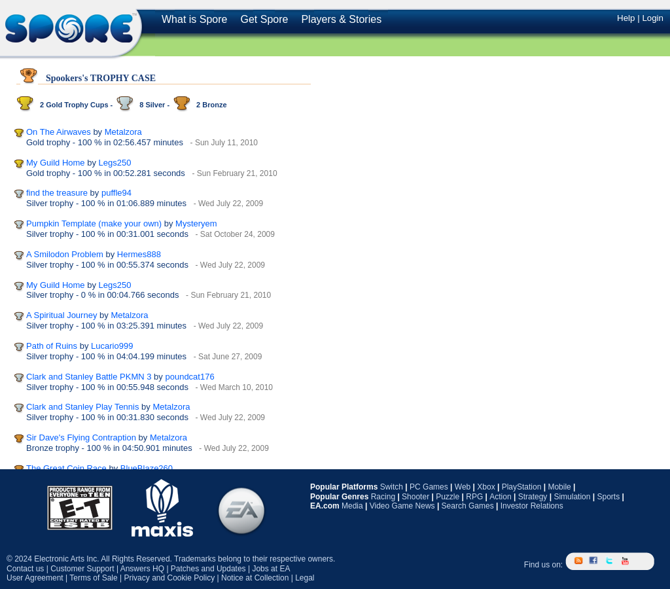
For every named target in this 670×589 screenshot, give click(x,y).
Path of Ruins (51, 346)
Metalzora (123, 132)
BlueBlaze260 (146, 468)
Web (462, 486)
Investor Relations (532, 505)
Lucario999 (112, 346)
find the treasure (57, 193)
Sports (608, 496)
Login (652, 18)
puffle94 (116, 193)
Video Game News (402, 505)
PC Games (429, 486)
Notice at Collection (255, 577)
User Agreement (35, 577)
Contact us (25, 568)
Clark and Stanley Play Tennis (82, 407)
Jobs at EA (271, 568)
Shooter (415, 496)
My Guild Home (55, 163)
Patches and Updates (208, 568)
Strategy (533, 496)
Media (352, 505)
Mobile (559, 486)
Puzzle (447, 496)
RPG (474, 496)
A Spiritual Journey (61, 315)
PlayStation (522, 486)
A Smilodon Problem (64, 254)
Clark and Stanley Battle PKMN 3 (88, 377)
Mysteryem (196, 223)
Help (626, 18)
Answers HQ (142, 568)
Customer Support (82, 568)
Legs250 (115, 163)
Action (500, 496)
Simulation (572, 496)
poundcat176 (189, 377)
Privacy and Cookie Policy (169, 577)
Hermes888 (139, 254)
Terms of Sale (93, 577)
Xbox (486, 486)
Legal (304, 577)
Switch (391, 486)
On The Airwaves (58, 132)
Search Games (468, 505)
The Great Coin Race (66, 468)
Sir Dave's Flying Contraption (81, 437)
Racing (383, 496)
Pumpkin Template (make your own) (94, 223)
